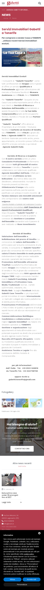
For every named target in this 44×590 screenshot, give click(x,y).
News (14, 18)
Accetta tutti (31, 579)
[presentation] (5, 403)
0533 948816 (9, 521)
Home (6, 18)
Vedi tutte (22, 466)
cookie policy (29, 554)
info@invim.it (9, 524)
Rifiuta (12, 579)
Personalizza (22, 584)
